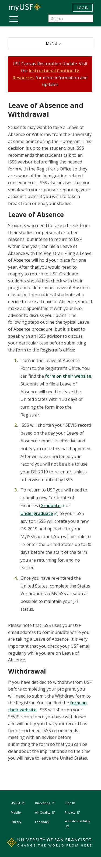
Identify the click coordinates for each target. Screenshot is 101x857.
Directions (44, 803)
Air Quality (45, 811)
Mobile (16, 812)
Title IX (70, 803)
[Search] (70, 18)
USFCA (18, 802)
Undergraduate (38, 513)
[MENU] (50, 42)
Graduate (52, 505)
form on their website (68, 376)
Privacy (73, 811)
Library (16, 822)
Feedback (42, 822)
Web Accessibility (77, 823)
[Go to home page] (50, 843)
